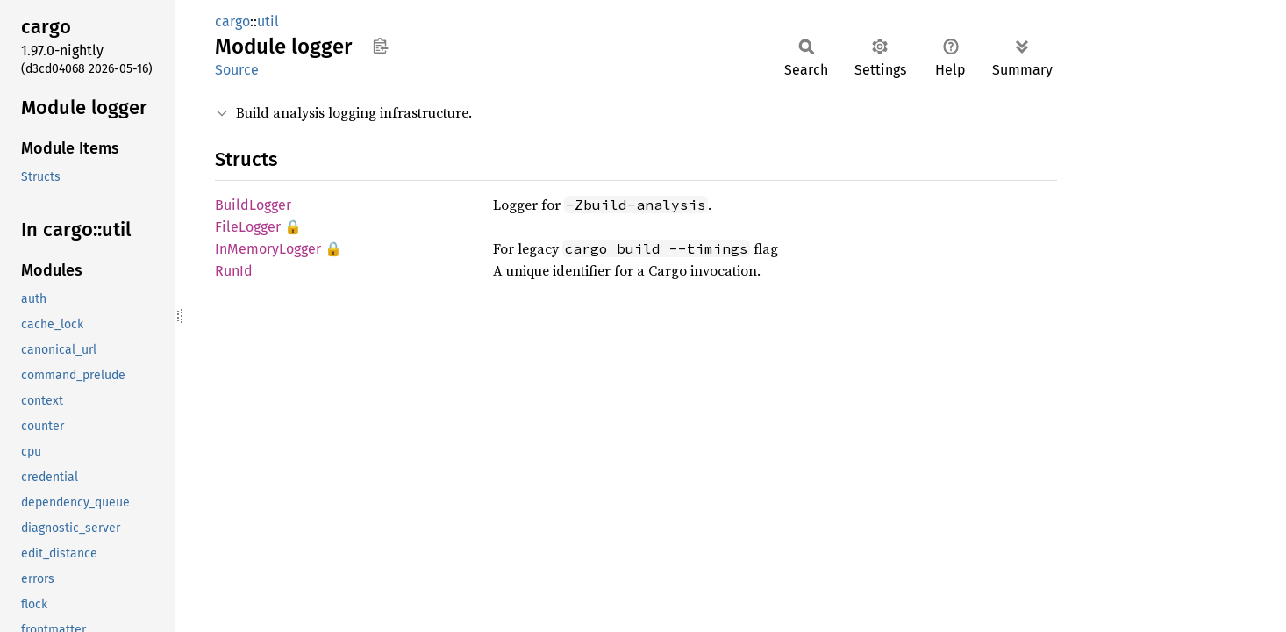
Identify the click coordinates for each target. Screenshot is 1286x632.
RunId (234, 270)
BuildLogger (253, 205)
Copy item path (380, 46)
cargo (232, 21)
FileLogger (248, 227)
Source (237, 69)
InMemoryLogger (268, 249)
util (268, 21)
